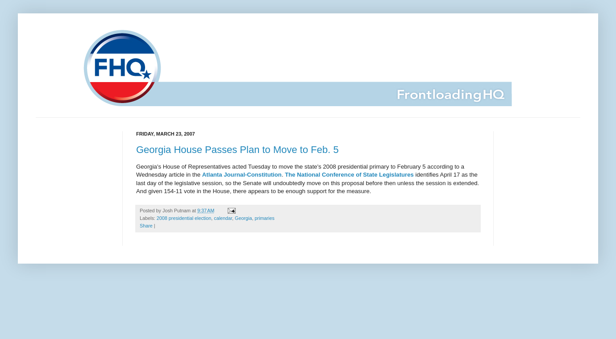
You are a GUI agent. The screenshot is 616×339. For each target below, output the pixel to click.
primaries (265, 218)
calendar (223, 218)
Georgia (243, 218)
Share (146, 225)
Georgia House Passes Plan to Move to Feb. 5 (237, 149)
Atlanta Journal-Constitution (242, 174)
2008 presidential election (184, 218)
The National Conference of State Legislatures (349, 174)
